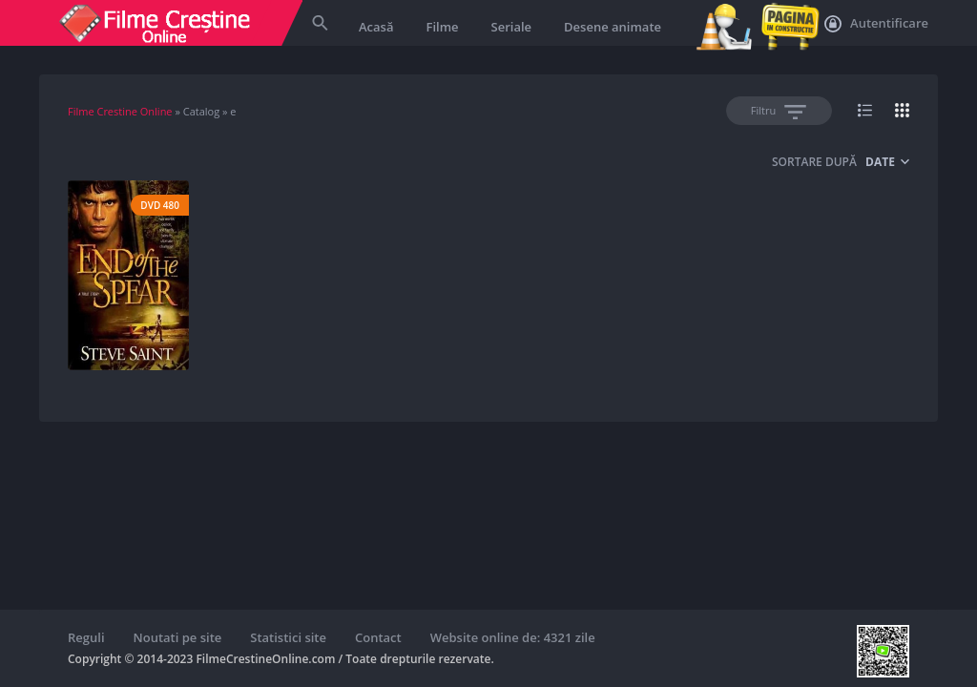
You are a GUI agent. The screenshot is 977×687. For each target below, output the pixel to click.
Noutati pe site (178, 637)
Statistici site (288, 637)
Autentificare (876, 24)
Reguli (86, 637)
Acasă (376, 26)
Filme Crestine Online (120, 111)
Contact (378, 637)
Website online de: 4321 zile (512, 637)
